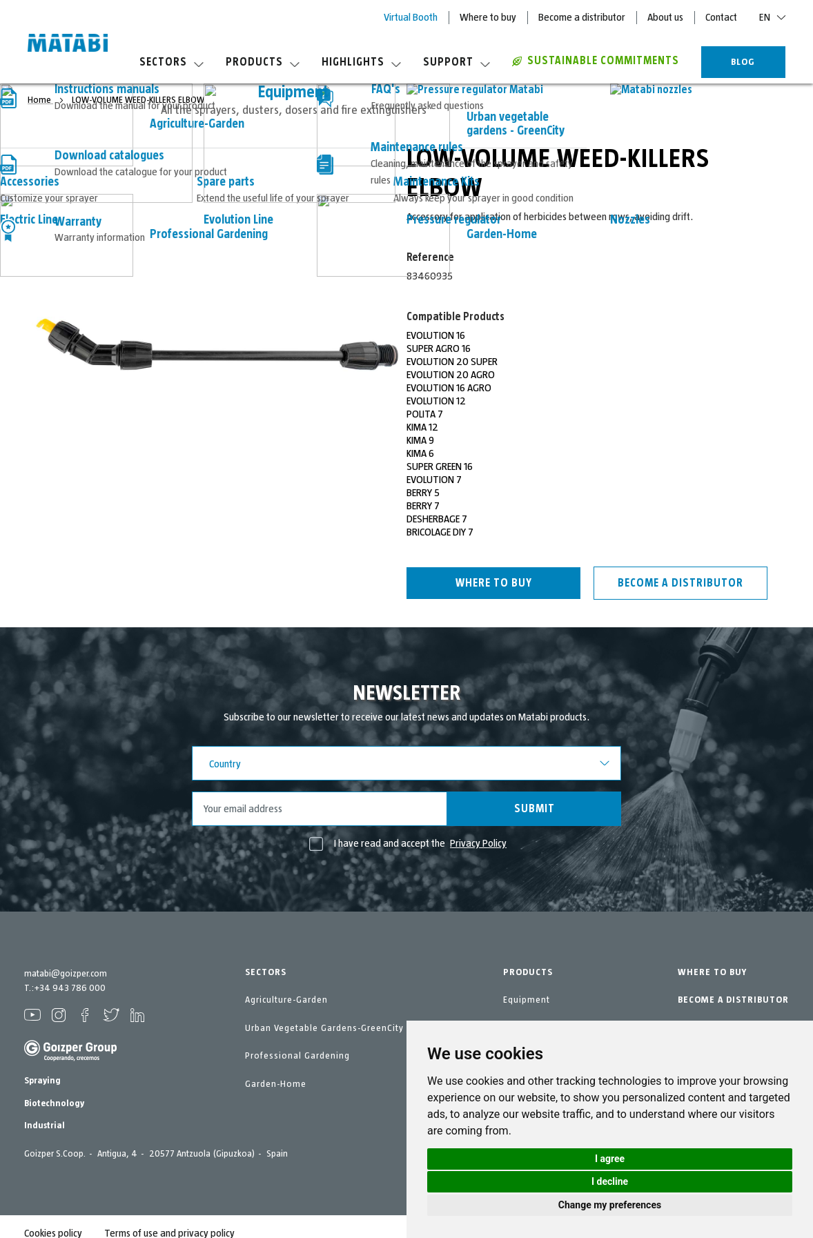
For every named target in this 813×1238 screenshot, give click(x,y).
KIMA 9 (420, 440)
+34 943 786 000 (70, 988)
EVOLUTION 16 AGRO (448, 387)
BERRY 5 (423, 492)
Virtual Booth (411, 17)
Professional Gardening (297, 1056)
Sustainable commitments (595, 60)
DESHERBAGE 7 (436, 518)
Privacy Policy (478, 843)
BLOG (743, 62)
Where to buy (488, 17)
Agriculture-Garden (286, 1000)
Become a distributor (581, 17)
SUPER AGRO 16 (438, 348)
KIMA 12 (422, 427)
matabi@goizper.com (65, 974)
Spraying (42, 1080)
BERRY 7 (423, 505)
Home (40, 100)
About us (665, 17)
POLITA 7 (424, 414)
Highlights (361, 62)
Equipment (526, 1000)
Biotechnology (54, 1103)
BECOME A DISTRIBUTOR (733, 1000)
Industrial (44, 1125)
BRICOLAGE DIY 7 (439, 532)
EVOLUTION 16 (435, 335)
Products (263, 62)
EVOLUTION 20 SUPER (452, 361)
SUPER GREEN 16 (439, 466)
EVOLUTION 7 (434, 479)
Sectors (171, 62)
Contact (721, 17)
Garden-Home (275, 1084)
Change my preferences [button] (609, 1204)
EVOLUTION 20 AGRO (450, 374)
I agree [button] (610, 1158)
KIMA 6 (420, 453)
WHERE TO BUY (712, 972)
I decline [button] (609, 1181)
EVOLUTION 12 (436, 400)
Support (456, 62)
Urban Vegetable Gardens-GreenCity (324, 1028)
